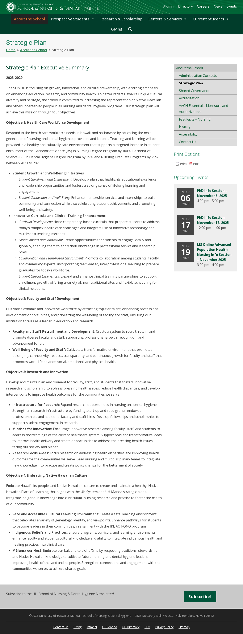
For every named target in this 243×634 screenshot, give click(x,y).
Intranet (92, 627)
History (184, 126)
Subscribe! (200, 596)
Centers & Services (167, 18)
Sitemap (184, 627)
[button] (130, 29)
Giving (116, 29)
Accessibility (188, 134)
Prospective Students (73, 18)
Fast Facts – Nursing (195, 119)
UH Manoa (109, 627)
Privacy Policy (164, 627)
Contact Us (187, 142)
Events (231, 6)
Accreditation (189, 98)
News (218, 6)
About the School (29, 18)
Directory (185, 6)
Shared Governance (194, 90)
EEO (147, 627)
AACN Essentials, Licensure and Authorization (203, 108)
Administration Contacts (198, 75)
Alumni (168, 6)
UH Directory (130, 627)
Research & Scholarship (121, 18)
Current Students (211, 18)
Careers (203, 6)
